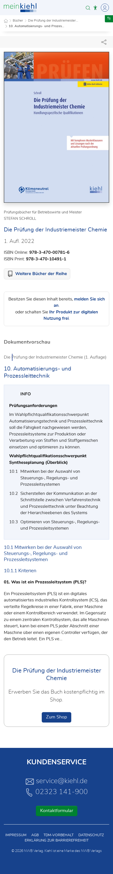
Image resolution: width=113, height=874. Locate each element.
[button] (88, 8)
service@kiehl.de (57, 781)
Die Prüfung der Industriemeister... (53, 20)
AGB (35, 835)
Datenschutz (91, 835)
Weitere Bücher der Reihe (41, 274)
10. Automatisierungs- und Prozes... (36, 26)
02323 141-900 (56, 792)
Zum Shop (56, 717)
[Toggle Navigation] (104, 7)
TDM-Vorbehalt (59, 835)
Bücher (18, 20)
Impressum (15, 835)
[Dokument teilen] (103, 41)
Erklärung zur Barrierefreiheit (57, 840)
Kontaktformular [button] (56, 811)
